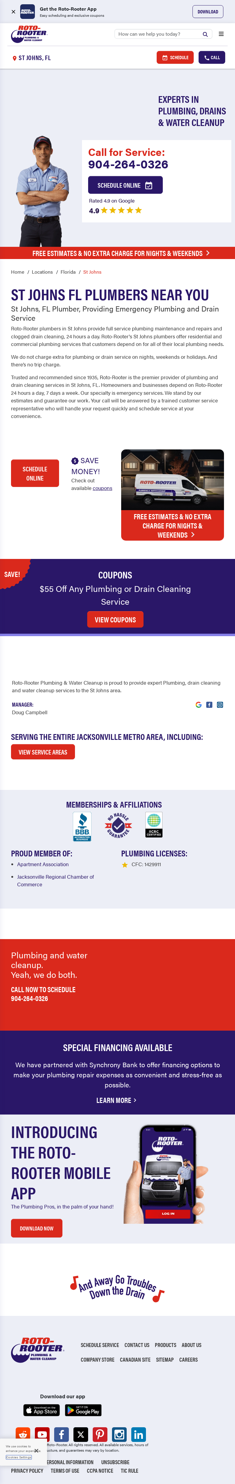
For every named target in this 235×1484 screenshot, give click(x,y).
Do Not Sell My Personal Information (52, 1462)
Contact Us (137, 1345)
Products (165, 1345)
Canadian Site (135, 1359)
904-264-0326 (128, 163)
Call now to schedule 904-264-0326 (43, 993)
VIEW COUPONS (115, 619)
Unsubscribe (115, 1462)
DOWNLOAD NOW (37, 1228)
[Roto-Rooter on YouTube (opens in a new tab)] (42, 1434)
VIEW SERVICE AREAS (43, 751)
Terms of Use (65, 1470)
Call (212, 57)
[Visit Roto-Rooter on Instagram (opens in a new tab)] (220, 701)
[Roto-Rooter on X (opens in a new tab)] (80, 1434)
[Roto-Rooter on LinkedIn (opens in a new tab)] (138, 1434)
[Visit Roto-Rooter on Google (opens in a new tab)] (199, 701)
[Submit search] (206, 33)
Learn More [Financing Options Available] (117, 1100)
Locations (42, 271)
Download (208, 11)
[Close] (36, 1450)
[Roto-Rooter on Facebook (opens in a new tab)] (61, 1434)
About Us (191, 1345)
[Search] (163, 34)
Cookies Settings (19, 1457)
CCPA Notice (100, 1470)
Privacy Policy (27, 1470)
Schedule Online (125, 185)
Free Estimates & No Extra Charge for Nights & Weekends (122, 253)
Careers (188, 1359)
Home (17, 271)
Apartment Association (43, 864)
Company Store (97, 1359)
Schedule (175, 57)
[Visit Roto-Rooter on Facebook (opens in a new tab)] (209, 701)
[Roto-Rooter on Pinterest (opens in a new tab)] (100, 1434)
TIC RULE (129, 1470)
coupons (102, 488)
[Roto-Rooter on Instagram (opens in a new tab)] (119, 1434)
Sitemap (165, 1359)
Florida (68, 271)
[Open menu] (221, 34)
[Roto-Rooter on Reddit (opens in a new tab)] (23, 1434)
